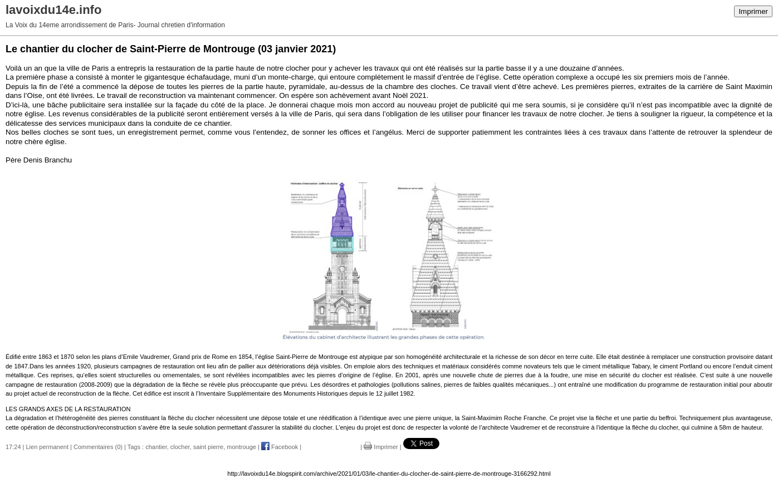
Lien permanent (47, 446)
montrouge (241, 446)
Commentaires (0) (98, 446)
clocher (180, 446)
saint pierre (208, 446)
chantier (156, 446)
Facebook (279, 446)
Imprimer (753, 11)
